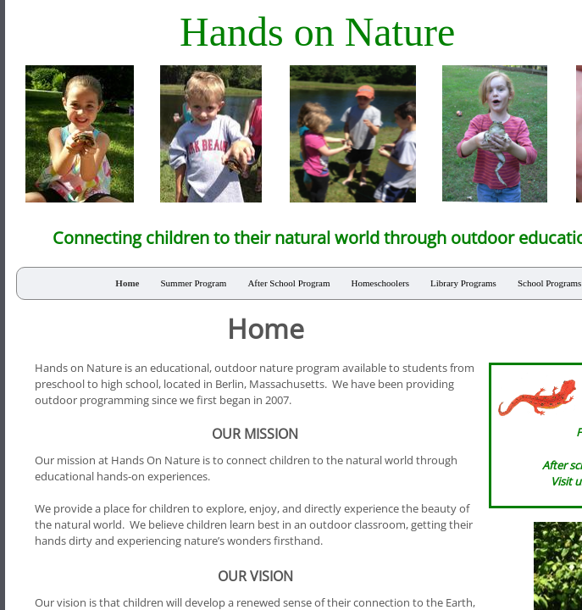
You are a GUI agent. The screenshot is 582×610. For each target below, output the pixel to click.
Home (127, 283)
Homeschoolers (380, 283)
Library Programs (463, 283)
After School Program (288, 283)
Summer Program (193, 283)
